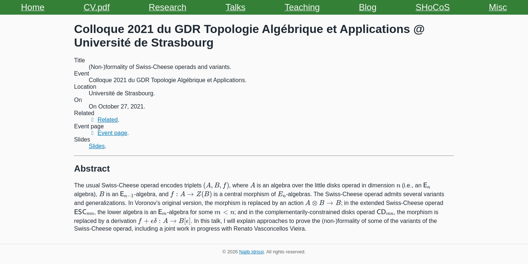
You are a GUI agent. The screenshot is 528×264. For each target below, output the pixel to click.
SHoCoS (432, 7)
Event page (108, 133)
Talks (235, 7)
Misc (498, 7)
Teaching (302, 7)
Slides (97, 146)
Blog (368, 7)
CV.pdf (97, 7)
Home (32, 7)
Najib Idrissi (251, 251)
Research (168, 7)
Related (103, 120)
